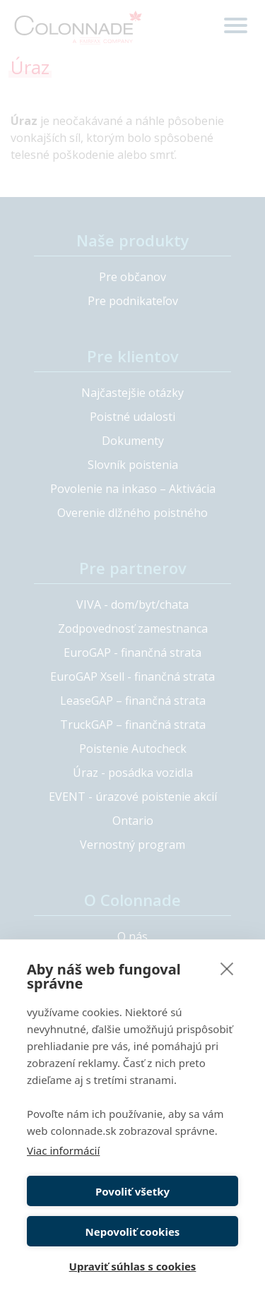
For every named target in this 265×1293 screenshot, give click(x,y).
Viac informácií (63, 1150)
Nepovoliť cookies (133, 1232)
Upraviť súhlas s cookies (132, 1266)
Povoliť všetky (132, 1191)
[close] (227, 968)
